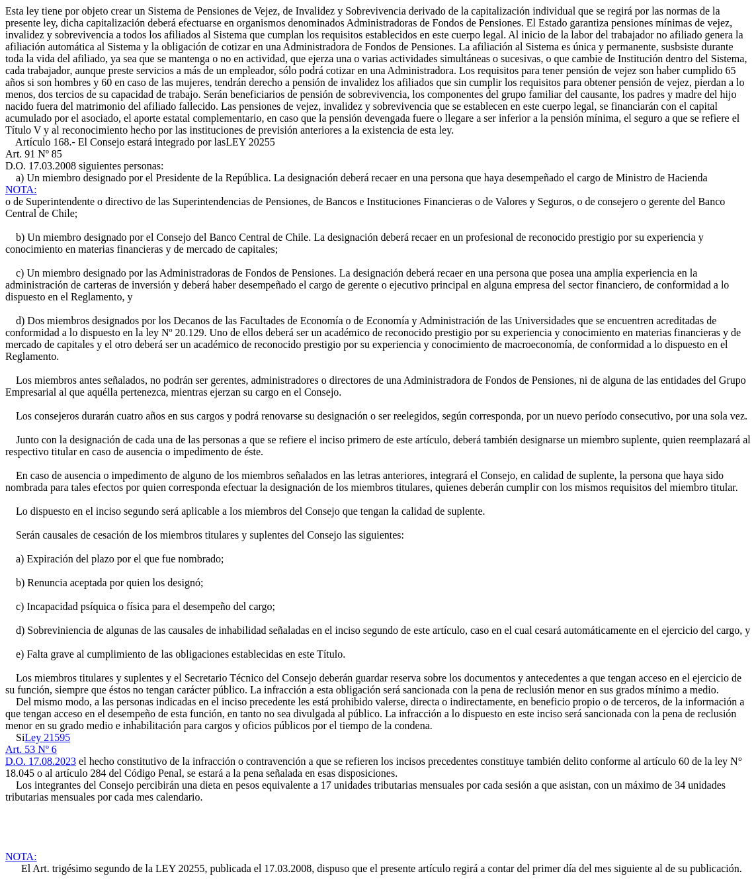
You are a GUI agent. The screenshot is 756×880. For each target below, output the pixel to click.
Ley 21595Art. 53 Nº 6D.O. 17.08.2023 (40, 749)
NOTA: (21, 189)
